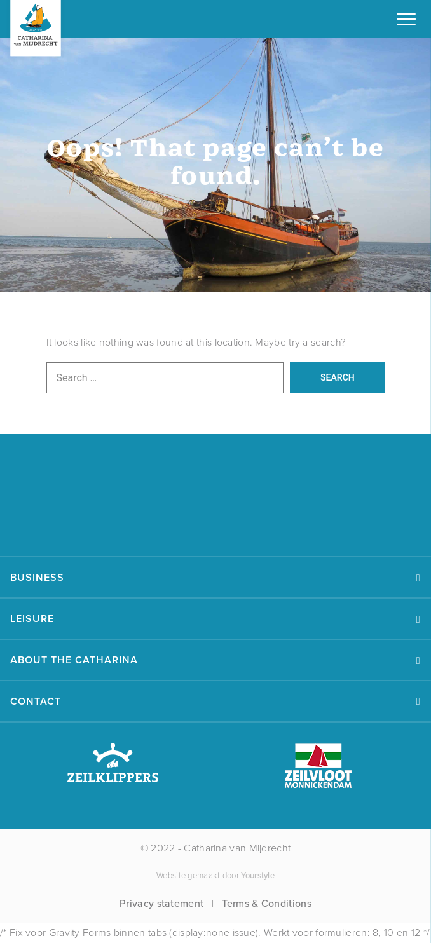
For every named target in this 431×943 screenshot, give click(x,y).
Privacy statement (161, 903)
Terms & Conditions (266, 903)
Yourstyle (257, 875)
